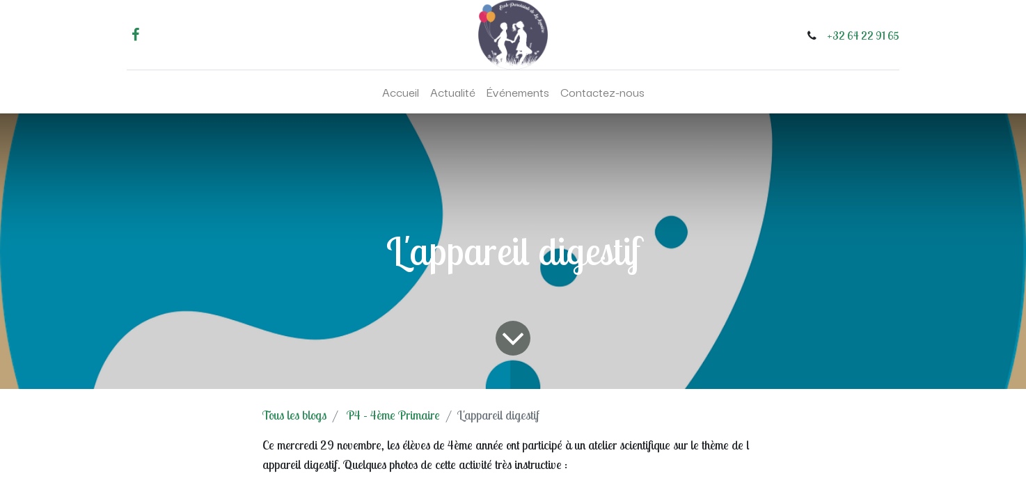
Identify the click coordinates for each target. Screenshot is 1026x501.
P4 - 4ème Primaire (393, 415)
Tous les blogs (294, 415)
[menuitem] (401, 92)
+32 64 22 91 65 (863, 35)
